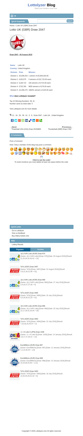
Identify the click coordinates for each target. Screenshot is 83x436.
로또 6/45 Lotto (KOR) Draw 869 (32, 280)
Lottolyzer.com (18, 109)
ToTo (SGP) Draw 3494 (29, 319)
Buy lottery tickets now (20, 236)
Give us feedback (18, 233)
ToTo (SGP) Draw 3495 (29, 293)
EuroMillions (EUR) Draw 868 (31, 358)
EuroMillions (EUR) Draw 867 (31, 345)
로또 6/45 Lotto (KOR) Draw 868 (32, 306)
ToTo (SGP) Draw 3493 (29, 371)
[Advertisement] (46, 410)
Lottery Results (17, 245)
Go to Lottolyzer (18, 231)
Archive (40, 250)
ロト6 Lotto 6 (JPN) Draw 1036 (32, 332)
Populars (20, 250)
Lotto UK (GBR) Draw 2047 (27, 29)
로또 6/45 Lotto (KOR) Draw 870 (32, 254)
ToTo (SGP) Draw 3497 (29, 267)
